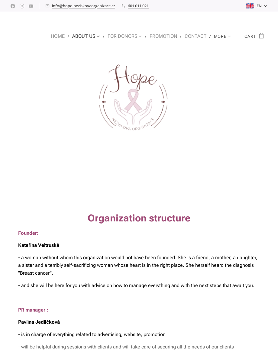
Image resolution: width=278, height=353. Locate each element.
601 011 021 (138, 5)
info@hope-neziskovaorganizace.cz (83, 5)
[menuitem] (66, 36)
